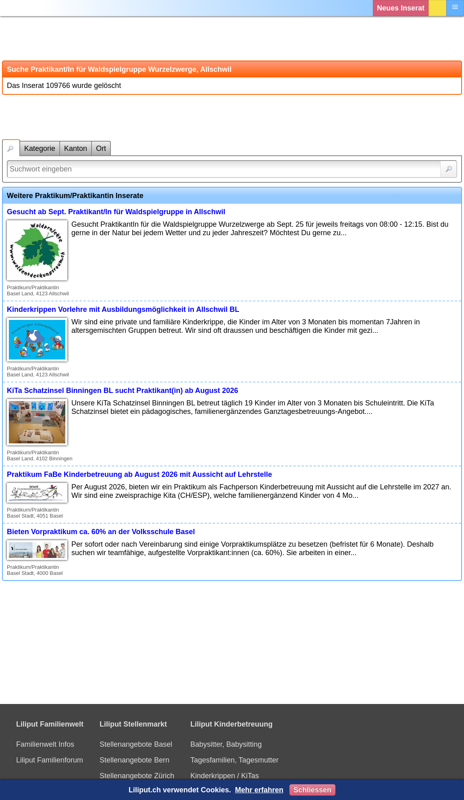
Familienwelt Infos (45, 744)
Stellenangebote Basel (136, 744)
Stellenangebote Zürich (137, 776)
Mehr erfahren (259, 790)
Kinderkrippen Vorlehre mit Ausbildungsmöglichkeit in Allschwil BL (123, 309)
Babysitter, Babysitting (226, 744)
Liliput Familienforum (49, 760)
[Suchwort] (232, 169)
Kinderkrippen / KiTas (224, 776)
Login (437, 8)
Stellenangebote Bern (134, 760)
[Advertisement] (232, 38)
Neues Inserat (400, 8)
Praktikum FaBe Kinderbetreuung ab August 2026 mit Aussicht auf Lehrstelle (139, 474)
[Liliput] (22, 8)
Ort (101, 148)
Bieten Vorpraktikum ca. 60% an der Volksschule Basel (101, 532)
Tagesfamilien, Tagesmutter (234, 760)
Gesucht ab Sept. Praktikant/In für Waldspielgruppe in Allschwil (116, 212)
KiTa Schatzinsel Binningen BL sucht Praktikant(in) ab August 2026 (122, 390)
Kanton (75, 148)
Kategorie (39, 148)
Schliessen (312, 790)
